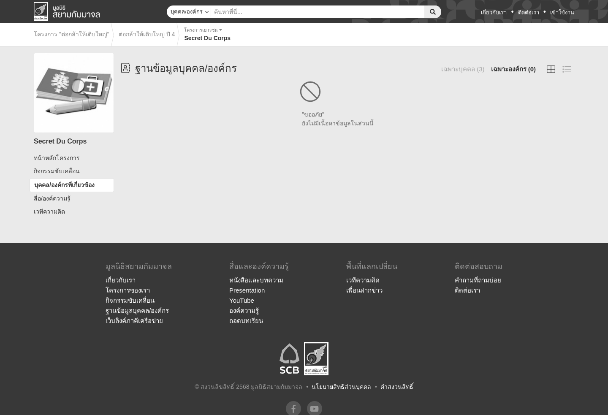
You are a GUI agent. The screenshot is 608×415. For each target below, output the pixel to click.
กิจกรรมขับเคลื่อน (57, 171)
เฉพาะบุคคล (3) (463, 69)
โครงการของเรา (128, 290)
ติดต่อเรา (528, 12)
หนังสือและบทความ (256, 280)
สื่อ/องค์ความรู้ (52, 198)
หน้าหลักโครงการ (57, 158)
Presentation (247, 290)
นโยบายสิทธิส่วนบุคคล (341, 386)
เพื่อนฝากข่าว (364, 290)
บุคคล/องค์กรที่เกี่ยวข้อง (64, 185)
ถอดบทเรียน (246, 320)
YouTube (241, 300)
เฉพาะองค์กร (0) (513, 69)
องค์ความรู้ (244, 310)
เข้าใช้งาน (562, 12)
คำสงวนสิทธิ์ (396, 386)
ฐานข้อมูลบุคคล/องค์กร (137, 310)
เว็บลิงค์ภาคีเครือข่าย (134, 320)
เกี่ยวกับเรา (494, 12)
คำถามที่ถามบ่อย (478, 280)
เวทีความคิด (49, 211)
